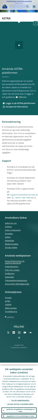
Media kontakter (11, 244)
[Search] (18, 6)
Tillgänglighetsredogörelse (16, 280)
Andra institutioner (13, 230)
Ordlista (8, 226)
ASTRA (7, 301)
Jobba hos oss (11, 223)
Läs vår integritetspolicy (20, 400)
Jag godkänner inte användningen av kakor (20, 416)
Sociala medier (11, 247)
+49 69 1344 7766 (22, 197)
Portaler (8, 297)
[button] (33, 2)
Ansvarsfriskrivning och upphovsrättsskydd (14, 262)
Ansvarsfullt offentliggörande (17, 284)
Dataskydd (9, 277)
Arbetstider (9, 240)
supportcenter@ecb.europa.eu (24, 194)
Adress (8, 237)
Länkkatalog (10, 317)
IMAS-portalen (11, 308)
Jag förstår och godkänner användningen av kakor (20, 410)
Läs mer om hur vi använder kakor (20, 404)
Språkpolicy (10, 273)
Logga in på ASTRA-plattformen (20, 103)
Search (27, 6)
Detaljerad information (17, 106)
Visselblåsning (11, 311)
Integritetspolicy (11, 266)
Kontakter (9, 233)
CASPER (8, 304)
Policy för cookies (12, 270)
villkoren (22, 97)
